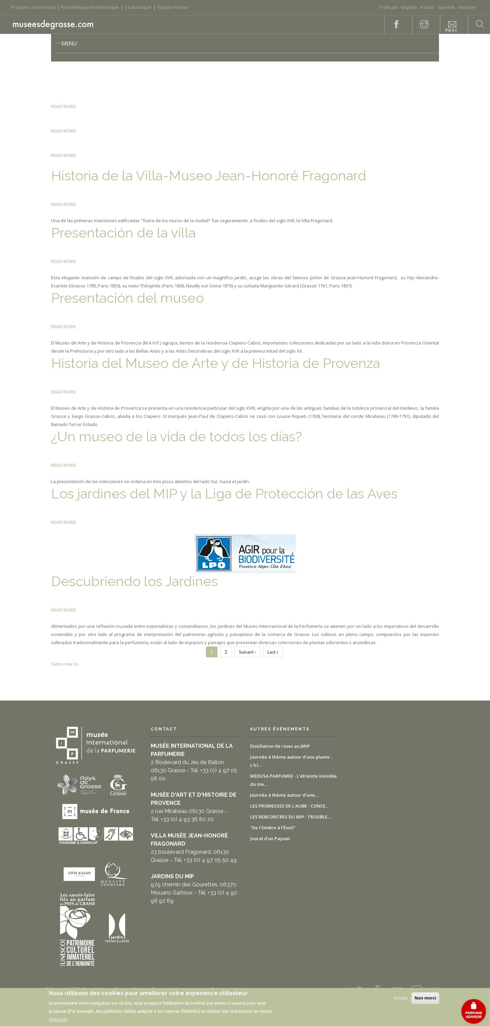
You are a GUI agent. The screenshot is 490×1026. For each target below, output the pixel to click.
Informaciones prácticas (451, 27)
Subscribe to (64, 664)
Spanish (446, 7)
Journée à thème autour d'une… (284, 795)
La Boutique (138, 7)
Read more (63, 106)
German (467, 7)
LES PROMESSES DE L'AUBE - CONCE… (289, 806)
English (409, 7)
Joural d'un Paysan (270, 838)
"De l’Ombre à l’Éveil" (273, 828)
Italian (427, 7)
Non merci (425, 998)
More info (58, 1019)
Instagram (420, 24)
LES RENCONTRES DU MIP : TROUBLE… (290, 817)
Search (476, 24)
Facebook (392, 24)
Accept (400, 998)
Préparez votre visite (33, 7)
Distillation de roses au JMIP (280, 746)
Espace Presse (173, 7)
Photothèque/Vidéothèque (90, 7)
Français (388, 7)
